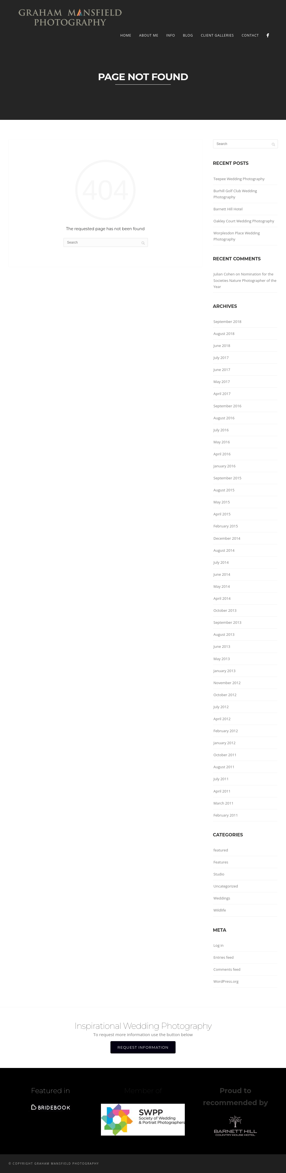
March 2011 (224, 803)
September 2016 (228, 405)
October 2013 (225, 610)
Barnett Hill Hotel (228, 208)
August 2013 (224, 634)
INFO (170, 35)
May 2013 (222, 658)
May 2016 (222, 441)
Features (221, 862)
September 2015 (228, 477)
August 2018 (224, 333)
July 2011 (221, 778)
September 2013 (228, 622)
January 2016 (225, 465)
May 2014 (222, 586)
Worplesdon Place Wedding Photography (237, 236)
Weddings (222, 898)
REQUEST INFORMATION (143, 1047)
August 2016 (224, 417)
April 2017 (222, 393)
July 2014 (221, 562)
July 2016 (221, 429)
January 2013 (225, 670)
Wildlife (220, 910)
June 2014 (222, 574)
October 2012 (225, 694)
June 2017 (222, 369)
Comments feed (227, 969)
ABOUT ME (149, 35)
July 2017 (221, 357)
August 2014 (224, 550)
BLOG (188, 35)
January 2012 (225, 742)
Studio (219, 874)
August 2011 (224, 766)
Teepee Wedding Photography (239, 178)
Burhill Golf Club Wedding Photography (235, 193)
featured (221, 850)
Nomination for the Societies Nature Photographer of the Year (245, 280)
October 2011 (225, 754)
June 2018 (222, 345)
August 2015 (224, 489)
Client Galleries (217, 35)
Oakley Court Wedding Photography (244, 220)
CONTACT (250, 35)
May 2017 (222, 381)
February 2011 (226, 815)
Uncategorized (226, 886)
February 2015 (226, 526)
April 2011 (222, 791)
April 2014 (222, 598)
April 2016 (222, 453)
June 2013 (222, 646)
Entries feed (224, 957)
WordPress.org (226, 981)
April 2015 (222, 514)
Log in (219, 945)
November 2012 (227, 682)
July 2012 (221, 706)
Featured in (50, 1090)
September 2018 (228, 321)
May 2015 (222, 502)
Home (125, 35)
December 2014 (227, 538)
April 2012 (222, 718)
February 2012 (226, 730)
